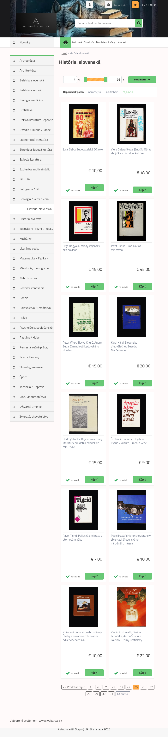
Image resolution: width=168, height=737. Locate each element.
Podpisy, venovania (32, 288)
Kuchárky (26, 238)
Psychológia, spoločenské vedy (36, 329)
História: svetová (30, 218)
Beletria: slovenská (32, 80)
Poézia (24, 297)
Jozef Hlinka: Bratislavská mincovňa (126, 248)
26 (143, 687)
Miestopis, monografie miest (34, 269)
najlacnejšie (94, 92)
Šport (23, 377)
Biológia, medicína (31, 100)
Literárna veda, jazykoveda (29, 249)
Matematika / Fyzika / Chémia (34, 259)
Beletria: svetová (30, 90)
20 (98, 687)
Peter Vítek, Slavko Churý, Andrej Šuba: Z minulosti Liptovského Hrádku (82, 346)
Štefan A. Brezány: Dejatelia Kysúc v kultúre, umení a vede (129, 441)
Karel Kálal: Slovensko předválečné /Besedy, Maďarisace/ (124, 346)
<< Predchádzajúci (74, 687)
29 (96, 694)
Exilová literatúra (30, 159)
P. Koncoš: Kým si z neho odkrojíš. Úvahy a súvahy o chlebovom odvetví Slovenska (83, 636)
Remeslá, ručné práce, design (34, 348)
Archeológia (27, 60)
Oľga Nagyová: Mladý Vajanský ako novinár (81, 248)
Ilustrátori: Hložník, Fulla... (36, 228)
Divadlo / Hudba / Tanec (35, 129)
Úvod (64, 53)
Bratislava (26, 110)
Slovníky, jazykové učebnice (31, 368)
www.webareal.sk (50, 720)
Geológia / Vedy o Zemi (34, 199)
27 (151, 687)
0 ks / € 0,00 (148, 5)
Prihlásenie (90, 5)
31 (111, 694)
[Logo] (36, 23)
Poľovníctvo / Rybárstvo (35, 307)
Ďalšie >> (123, 694)
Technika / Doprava (32, 386)
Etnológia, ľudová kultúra (36, 149)
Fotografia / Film (30, 189)
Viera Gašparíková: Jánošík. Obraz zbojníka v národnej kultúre (131, 151)
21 (106, 687)
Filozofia (25, 179)
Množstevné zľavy (105, 42)
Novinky (25, 42)
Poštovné (77, 42)
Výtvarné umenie (31, 406)
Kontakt (122, 42)
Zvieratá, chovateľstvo (34, 416)
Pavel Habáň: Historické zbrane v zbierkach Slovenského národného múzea (131, 539)
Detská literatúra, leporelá (36, 120)
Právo (23, 317)
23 (121, 687)
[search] (138, 23)
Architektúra (28, 70)
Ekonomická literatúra (34, 139)
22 (113, 687)
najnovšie (128, 92)
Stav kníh (89, 42)
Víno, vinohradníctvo (33, 396)
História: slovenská (39, 208)
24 (128, 687)
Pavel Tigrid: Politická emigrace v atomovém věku (82, 538)
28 (89, 694)
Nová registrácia (116, 5)
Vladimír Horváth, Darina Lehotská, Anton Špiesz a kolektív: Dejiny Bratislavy (126, 636)
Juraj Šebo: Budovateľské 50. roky (83, 149)
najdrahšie (112, 92)
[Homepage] (65, 42)
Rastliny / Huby (29, 337)
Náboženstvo (28, 278)
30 (103, 694)
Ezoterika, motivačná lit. (35, 169)
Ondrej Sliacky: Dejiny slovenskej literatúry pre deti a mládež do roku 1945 (82, 443)
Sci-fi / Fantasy (29, 357)
